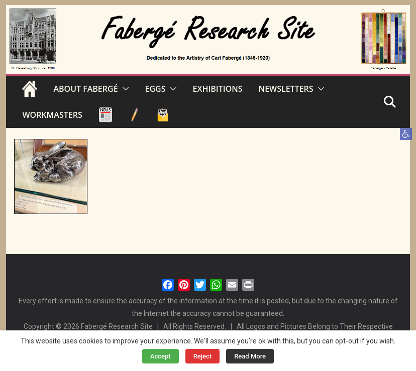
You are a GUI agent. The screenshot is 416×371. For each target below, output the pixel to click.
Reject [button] (202, 356)
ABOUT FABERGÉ (85, 88)
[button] (406, 134)
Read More (250, 356)
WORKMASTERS (52, 114)
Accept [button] (160, 356)
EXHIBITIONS (218, 88)
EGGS (155, 88)
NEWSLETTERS (286, 88)
